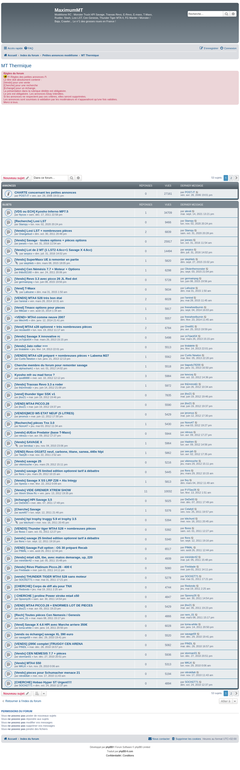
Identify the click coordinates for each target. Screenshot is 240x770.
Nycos (22, 214)
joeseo (22, 243)
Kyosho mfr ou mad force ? (35, 375)
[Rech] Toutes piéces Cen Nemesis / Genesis (47, 615)
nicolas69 (24, 330)
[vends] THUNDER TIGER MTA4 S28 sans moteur (50, 576)
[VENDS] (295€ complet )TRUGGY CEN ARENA (49, 644)
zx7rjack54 (25, 339)
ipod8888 (24, 378)
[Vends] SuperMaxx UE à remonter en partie (47, 259)
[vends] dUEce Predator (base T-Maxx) (43, 432)
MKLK (22, 666)
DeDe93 (23, 502)
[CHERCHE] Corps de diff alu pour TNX (43, 586)
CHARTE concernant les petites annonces (45, 192)
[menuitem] (28, 48)
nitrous (23, 435)
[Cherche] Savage (28, 509)
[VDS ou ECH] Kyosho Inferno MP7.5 (41, 211)
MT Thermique (16, 65)
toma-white (25, 627)
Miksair (23, 310)
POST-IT (24, 195)
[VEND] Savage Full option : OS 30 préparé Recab (51, 547)
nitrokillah (24, 675)
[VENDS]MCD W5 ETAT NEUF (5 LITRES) (44, 413)
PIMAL (23, 550)
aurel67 (23, 512)
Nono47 (23, 426)
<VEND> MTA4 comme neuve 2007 (40, 317)
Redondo (24, 589)
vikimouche (25, 464)
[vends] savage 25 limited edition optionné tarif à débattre (57, 471)
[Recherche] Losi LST (30, 221)
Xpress (23, 483)
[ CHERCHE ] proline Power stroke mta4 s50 (47, 596)
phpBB (109, 747)
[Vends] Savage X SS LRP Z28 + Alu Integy (46, 480)
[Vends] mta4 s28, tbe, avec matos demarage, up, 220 (54, 557)
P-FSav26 (190, 489)
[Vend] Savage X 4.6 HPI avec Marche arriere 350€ (51, 624)
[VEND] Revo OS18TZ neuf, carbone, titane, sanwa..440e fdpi (59, 451)
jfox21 (22, 397)
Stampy (23, 224)
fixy (187, 480)
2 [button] (231, 178)
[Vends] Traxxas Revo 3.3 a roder (39, 384)
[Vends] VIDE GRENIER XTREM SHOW (43, 490)
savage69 (24, 637)
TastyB (23, 454)
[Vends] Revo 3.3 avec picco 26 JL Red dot (46, 278)
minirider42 (25, 560)
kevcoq (189, 374)
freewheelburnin (194, 307)
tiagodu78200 (193, 364)
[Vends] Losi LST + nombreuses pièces (43, 230)
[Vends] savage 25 (28, 461)
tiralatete (24, 349)
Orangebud (25, 233)
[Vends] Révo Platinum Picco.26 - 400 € (43, 567)
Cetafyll (189, 509)
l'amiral (23, 301)
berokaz (28, 445)
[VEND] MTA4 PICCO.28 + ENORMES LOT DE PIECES (54, 605)
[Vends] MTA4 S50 (28, 663)
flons (21, 474)
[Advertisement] (120, 140)
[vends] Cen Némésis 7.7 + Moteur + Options (47, 269)
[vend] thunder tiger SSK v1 (35, 394)
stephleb (29, 263)
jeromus (23, 416)
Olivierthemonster (195, 268)
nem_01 (23, 618)
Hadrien (189, 441)
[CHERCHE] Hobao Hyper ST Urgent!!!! (43, 682)
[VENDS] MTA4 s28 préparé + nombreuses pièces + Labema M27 (62, 355)
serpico (28, 253)
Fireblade (24, 570)
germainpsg (25, 281)
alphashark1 (26, 368)
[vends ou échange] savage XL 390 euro (44, 634)
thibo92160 (25, 272)
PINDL (22, 647)
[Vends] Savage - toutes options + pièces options (50, 240)
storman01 (25, 656)
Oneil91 (189, 326)
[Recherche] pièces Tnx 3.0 (34, 423)
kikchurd (29, 522)
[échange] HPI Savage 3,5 (33, 499)
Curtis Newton (27, 358)
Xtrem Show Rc (28, 493)
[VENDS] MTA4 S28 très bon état (38, 298)
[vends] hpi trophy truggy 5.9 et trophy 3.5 (45, 519)
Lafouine (29, 292)
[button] (236, 178)
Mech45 (23, 320)
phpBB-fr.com (126, 751)
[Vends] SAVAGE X (28, 442)
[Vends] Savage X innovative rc (37, 336)
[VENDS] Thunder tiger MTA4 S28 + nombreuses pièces (55, 528)
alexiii (188, 211)
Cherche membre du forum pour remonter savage (51, 365)
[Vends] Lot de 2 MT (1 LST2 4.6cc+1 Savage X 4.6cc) (53, 250)
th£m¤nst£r (25, 387)
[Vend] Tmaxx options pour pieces (40, 307)
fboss (22, 531)
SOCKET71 (25, 579)
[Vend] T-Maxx (25, 288)
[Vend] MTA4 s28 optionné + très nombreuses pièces (53, 327)
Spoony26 (25, 599)
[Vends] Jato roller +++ (31, 346)
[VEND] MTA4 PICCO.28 (32, 403)
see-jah (189, 451)
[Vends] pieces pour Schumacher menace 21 (47, 672)
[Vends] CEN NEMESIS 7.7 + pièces (40, 653)
